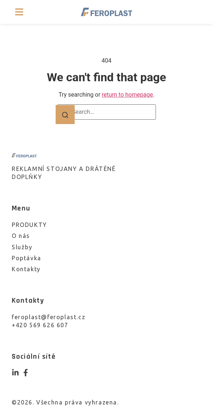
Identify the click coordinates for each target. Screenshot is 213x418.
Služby (22, 247)
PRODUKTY (29, 224)
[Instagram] (15, 372)
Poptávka (26, 258)
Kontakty (26, 269)
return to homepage (127, 94)
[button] (19, 11)
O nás (21, 235)
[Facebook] (25, 372)
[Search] (65, 114)
